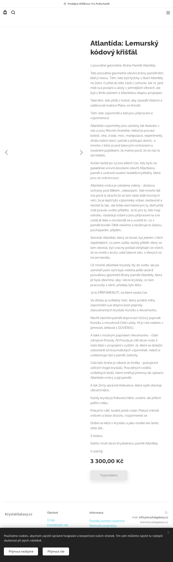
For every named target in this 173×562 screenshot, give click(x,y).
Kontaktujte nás (57, 525)
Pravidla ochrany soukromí (107, 521)
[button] (13, 12)
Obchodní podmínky (103, 525)
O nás (51, 520)
